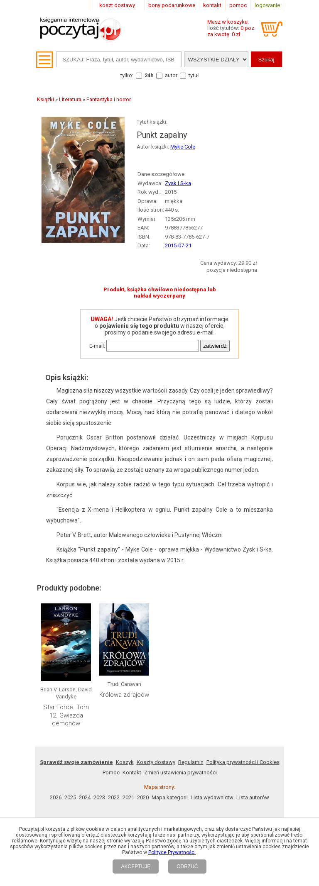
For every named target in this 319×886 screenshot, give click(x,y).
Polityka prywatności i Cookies (243, 762)
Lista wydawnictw (212, 797)
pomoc (238, 5)
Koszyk (125, 762)
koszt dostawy (117, 5)
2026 (55, 797)
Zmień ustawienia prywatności (180, 772)
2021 (128, 797)
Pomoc (111, 772)
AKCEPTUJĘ (135, 866)
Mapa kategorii (170, 797)
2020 (143, 797)
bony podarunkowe (171, 5)
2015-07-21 (178, 245)
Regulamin (191, 762)
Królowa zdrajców (124, 694)
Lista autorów (252, 797)
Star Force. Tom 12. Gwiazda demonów (66, 715)
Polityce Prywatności (172, 852)
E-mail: (97, 346)
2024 (85, 797)
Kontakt (132, 772)
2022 (114, 797)
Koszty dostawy (156, 762)
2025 (70, 797)
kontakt (212, 5)
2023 (99, 797)
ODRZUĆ (187, 866)
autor (171, 75)
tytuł (194, 75)
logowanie (267, 5)
